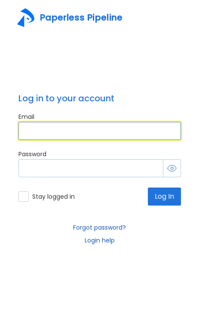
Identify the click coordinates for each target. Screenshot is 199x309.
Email (26, 117)
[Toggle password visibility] (172, 168)
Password (32, 154)
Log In (164, 196)
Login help (100, 240)
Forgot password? (99, 227)
